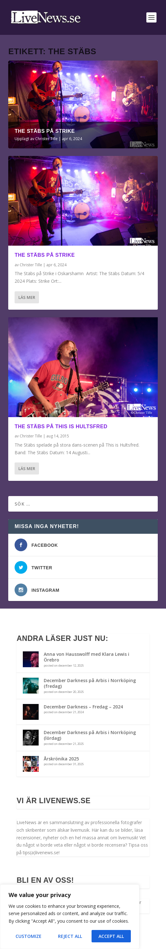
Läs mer (26, 297)
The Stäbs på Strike (45, 131)
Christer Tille (46, 138)
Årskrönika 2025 (61, 759)
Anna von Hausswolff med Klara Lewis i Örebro (86, 657)
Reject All (70, 936)
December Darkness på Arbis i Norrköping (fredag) (90, 683)
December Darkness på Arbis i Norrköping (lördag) (90, 735)
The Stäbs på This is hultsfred (61, 426)
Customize (28, 936)
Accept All (111, 936)
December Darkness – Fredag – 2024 (83, 707)
